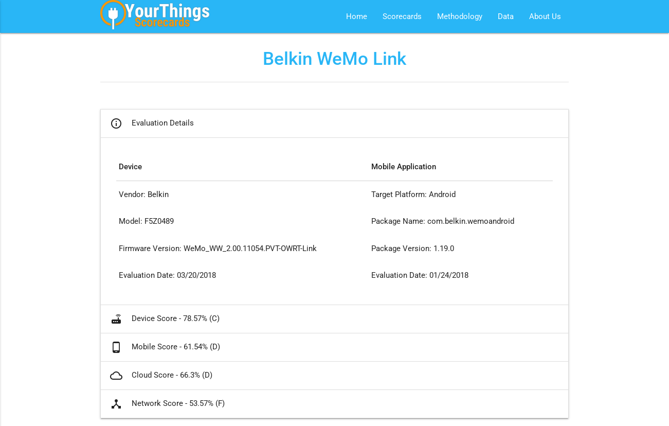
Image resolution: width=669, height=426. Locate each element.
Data (506, 16)
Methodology (459, 16)
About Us (545, 16)
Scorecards (402, 16)
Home (356, 16)
